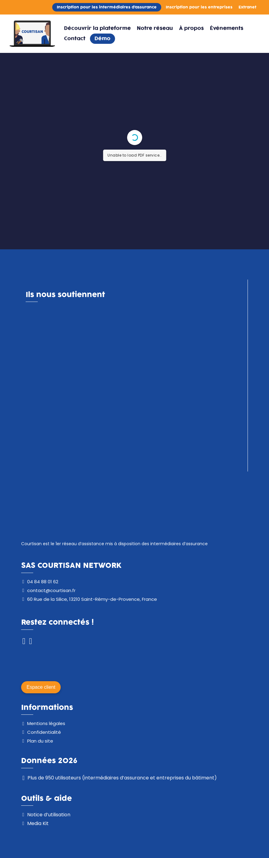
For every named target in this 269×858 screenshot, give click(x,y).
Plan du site (40, 741)
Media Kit (38, 823)
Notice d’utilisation (48, 814)
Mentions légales (46, 723)
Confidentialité (44, 732)
